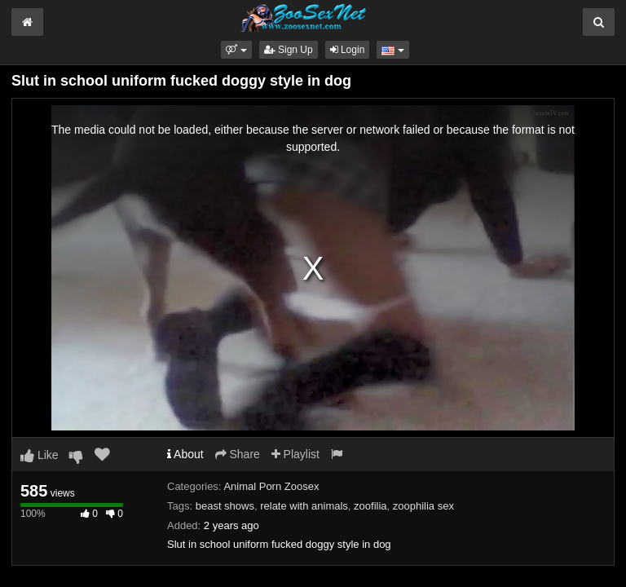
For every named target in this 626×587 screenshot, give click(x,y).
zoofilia (370, 506)
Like (39, 454)
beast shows (225, 506)
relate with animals (304, 506)
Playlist (295, 454)
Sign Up (288, 49)
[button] (236, 50)
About (185, 454)
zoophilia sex (423, 506)
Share (237, 454)
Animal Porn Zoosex (271, 486)
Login (347, 49)
